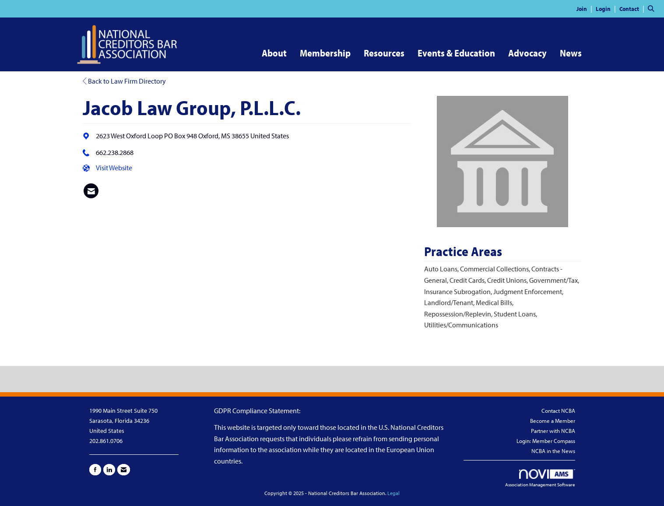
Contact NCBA (558, 410)
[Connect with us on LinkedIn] (109, 469)
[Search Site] (652, 8)
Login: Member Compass (545, 440)
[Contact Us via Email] (123, 469)
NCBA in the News (553, 450)
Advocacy (527, 53)
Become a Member (552, 420)
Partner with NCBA (553, 430)
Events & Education (456, 53)
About (274, 53)
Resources (384, 53)
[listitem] (585, 8)
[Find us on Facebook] (95, 469)
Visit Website (114, 167)
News (571, 53)
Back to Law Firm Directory (124, 81)
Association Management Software (540, 478)
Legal (393, 493)
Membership (325, 53)
